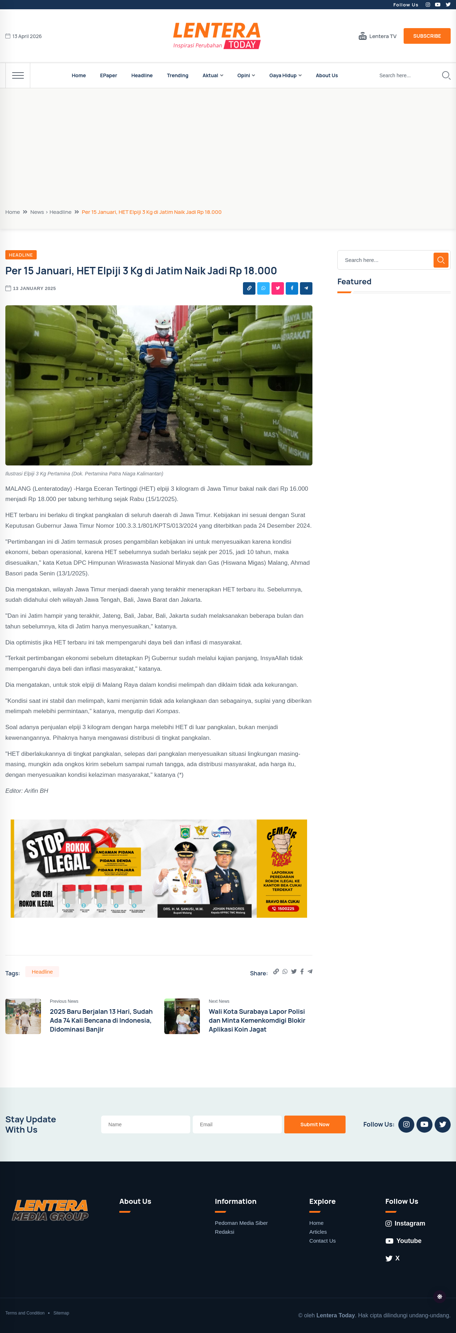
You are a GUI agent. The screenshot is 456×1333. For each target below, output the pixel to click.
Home (79, 75)
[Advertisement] (228, 155)
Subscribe (427, 35)
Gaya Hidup (282, 75)
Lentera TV (378, 36)
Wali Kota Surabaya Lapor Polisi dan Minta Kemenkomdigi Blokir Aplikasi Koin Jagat (257, 1020)
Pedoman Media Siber (241, 1223)
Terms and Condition (25, 1313)
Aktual (210, 75)
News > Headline (51, 212)
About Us (327, 75)
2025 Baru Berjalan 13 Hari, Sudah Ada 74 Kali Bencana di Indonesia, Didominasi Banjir (101, 1020)
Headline (142, 75)
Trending (177, 75)
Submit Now (315, 1124)
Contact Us (322, 1241)
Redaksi (224, 1232)
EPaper (108, 75)
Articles (318, 1232)
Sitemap (61, 1313)
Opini (244, 75)
